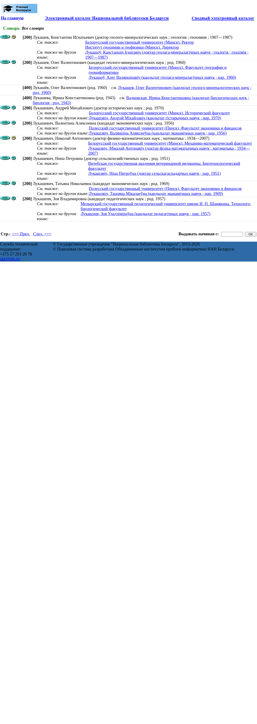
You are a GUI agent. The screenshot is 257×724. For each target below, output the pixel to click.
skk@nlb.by (10, 259)
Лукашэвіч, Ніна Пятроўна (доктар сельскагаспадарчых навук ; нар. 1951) (154, 173)
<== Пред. (21, 233)
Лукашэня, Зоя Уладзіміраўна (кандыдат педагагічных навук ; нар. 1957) (145, 213)
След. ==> (42, 233)
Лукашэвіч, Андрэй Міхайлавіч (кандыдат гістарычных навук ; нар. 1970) (155, 117)
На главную (12, 18)
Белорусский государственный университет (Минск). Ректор (139, 42)
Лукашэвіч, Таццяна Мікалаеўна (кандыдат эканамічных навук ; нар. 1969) (156, 193)
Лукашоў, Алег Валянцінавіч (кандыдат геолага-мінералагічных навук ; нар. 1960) (162, 77)
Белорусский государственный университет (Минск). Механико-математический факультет (170, 143)
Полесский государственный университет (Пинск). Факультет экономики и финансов (165, 128)
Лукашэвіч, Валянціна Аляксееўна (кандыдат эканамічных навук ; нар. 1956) (157, 133)
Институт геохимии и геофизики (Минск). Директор (132, 47)
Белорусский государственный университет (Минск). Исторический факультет (159, 113)
